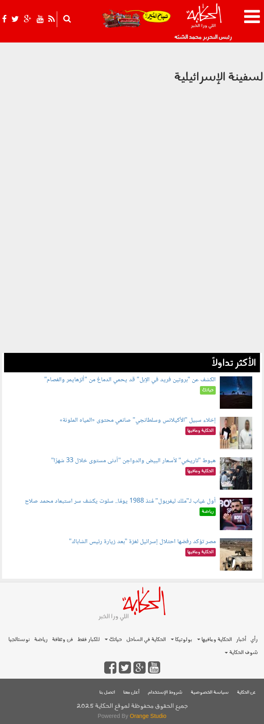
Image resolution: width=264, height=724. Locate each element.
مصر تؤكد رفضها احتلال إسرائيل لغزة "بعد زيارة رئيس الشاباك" (142, 541)
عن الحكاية (246, 692)
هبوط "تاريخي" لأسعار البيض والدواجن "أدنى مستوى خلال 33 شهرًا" (133, 460)
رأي (254, 639)
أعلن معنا (131, 692)
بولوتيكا (181, 639)
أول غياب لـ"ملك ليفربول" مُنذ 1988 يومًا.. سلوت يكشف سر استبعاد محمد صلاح (120, 501)
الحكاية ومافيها (214, 639)
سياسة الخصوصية (210, 692)
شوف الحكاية (241, 652)
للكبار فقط (88, 639)
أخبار (241, 639)
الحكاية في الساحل (146, 639)
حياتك (113, 639)
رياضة (41, 639)
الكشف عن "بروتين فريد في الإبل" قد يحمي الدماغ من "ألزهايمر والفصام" (130, 379)
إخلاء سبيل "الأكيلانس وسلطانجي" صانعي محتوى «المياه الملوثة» (138, 420)
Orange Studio (148, 716)
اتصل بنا (107, 692)
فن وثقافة (62, 639)
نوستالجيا (19, 639)
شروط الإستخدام (165, 692)
